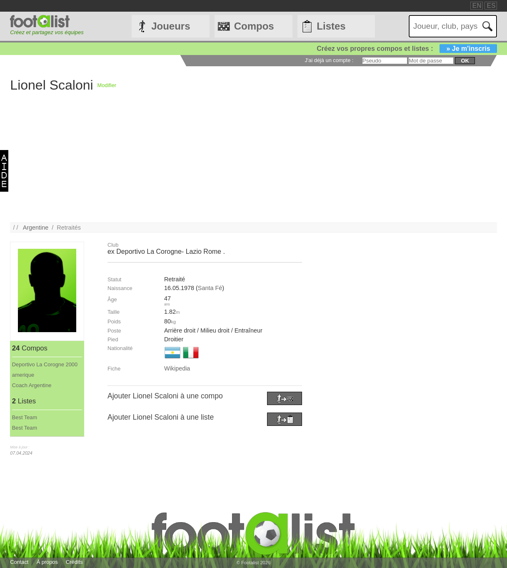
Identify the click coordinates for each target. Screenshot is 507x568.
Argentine (36, 227)
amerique (23, 375)
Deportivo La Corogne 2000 (44, 364)
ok (465, 61)
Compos (254, 26)
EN (477, 5)
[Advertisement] (253, 164)
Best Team (24, 417)
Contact (19, 562)
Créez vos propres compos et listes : (407, 48)
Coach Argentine (32, 385)
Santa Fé (210, 288)
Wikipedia (177, 368)
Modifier (107, 85)
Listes (331, 26)
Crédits (74, 562)
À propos (47, 562)
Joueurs (170, 26)
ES (491, 5)
